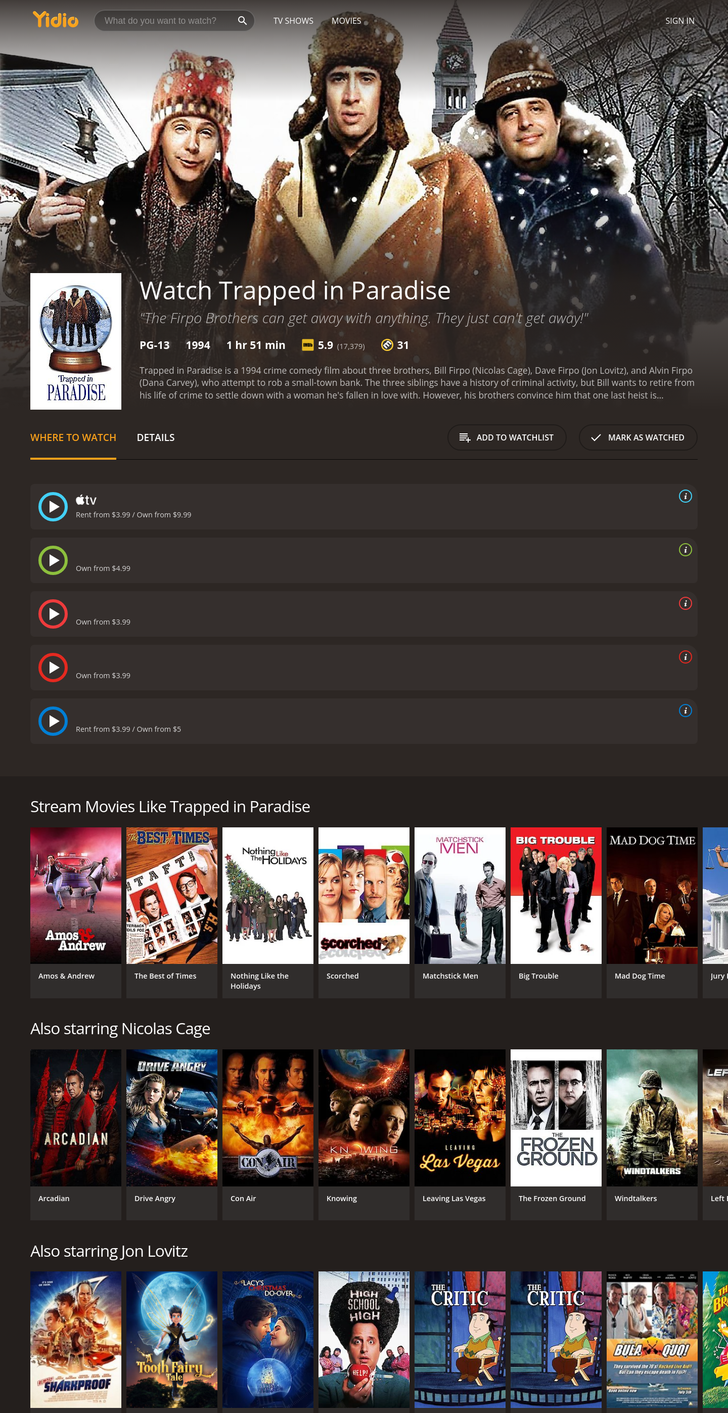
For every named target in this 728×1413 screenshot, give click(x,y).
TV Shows (293, 20)
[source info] (683, 496)
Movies (346, 20)
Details (155, 437)
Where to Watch (73, 437)
